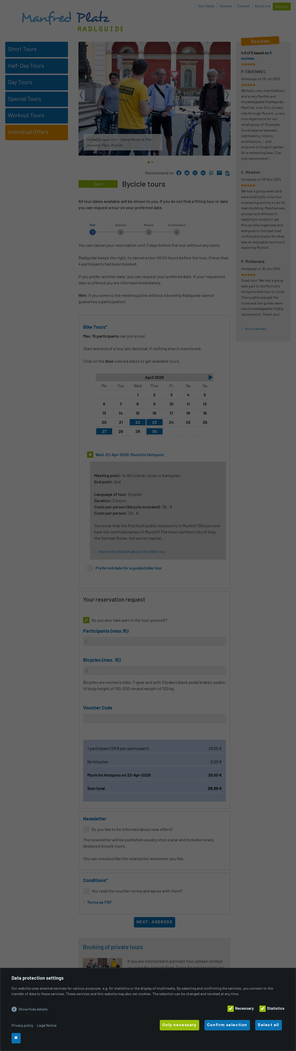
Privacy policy (22, 1025)
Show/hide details (33, 1009)
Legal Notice (46, 1025)
